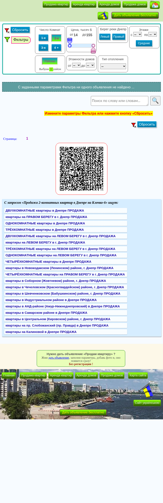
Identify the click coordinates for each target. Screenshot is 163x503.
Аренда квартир (84, 4)
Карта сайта (138, 375)
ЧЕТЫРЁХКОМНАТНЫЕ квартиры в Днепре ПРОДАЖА (48, 261)
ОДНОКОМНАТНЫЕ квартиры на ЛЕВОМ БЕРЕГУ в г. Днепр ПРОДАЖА (61, 255)
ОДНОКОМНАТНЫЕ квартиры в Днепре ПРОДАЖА (45, 223)
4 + (56, 47)
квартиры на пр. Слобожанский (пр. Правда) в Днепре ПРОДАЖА (57, 325)
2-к (56, 38)
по (145, 35)
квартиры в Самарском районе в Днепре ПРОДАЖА (46, 312)
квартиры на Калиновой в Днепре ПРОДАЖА (41, 332)
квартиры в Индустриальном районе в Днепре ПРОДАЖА (51, 300)
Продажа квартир (56, 4)
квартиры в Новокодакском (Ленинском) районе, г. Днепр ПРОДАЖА (60, 268)
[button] (155, 5)
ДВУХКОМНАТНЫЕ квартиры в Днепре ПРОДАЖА (45, 210)
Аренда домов (109, 4)
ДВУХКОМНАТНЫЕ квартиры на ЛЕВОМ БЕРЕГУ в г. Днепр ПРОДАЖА (61, 236)
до (84, 34)
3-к (43, 47)
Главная (8, 375)
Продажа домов (135, 4)
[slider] (69, 42)
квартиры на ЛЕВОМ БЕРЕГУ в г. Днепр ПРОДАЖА (45, 242)
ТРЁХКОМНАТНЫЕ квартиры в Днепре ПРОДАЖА (45, 229)
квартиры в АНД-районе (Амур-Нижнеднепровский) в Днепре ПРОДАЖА (63, 306)
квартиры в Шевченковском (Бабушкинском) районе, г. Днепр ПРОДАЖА (63, 293)
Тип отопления (113, 59)
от (71, 34)
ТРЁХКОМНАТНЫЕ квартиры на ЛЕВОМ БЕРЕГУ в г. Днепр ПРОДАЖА (60, 249)
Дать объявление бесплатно (135, 15)
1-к (43, 38)
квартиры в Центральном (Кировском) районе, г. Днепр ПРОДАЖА (58, 319)
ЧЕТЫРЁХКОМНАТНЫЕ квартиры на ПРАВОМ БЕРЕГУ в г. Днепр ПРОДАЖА (65, 274)
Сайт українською (147, 402)
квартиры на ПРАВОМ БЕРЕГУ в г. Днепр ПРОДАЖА (46, 217)
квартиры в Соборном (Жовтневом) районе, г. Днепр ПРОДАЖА (56, 280)
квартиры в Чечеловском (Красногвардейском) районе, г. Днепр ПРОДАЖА (65, 287)
